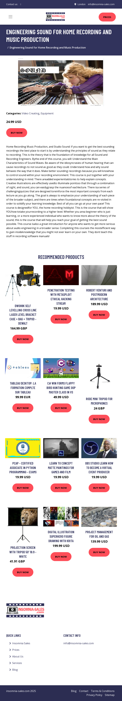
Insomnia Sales (21, 643)
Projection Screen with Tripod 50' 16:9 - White (22, 551)
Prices (107, 17)
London (81, 4)
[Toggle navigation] (10, 17)
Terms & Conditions (103, 691)
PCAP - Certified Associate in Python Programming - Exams (23, 467)
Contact (83, 691)
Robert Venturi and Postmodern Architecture (99, 294)
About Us (17, 656)
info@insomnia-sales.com (101, 4)
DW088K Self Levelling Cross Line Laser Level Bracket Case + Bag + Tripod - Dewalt (23, 314)
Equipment (47, 113)
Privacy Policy (94, 695)
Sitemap (110, 695)
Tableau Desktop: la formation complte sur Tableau (23, 387)
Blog (15, 669)
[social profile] (20, 4)
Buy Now (17, 132)
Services (17, 663)
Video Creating (30, 113)
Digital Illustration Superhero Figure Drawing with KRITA (61, 536)
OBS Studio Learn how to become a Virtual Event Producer (99, 467)
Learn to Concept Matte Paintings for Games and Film (61, 467)
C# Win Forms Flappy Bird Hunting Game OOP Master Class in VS (61, 387)
